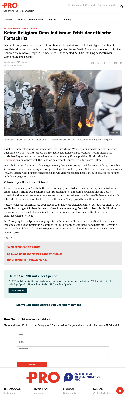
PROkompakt (89, 5)
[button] (121, 6)
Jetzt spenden (18, 290)
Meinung (66, 19)
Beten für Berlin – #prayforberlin (27, 260)
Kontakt (112, 5)
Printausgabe (74, 5)
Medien (8, 19)
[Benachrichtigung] (120, 390)
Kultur (53, 19)
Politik (21, 19)
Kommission (11, 160)
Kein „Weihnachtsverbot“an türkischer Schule (34, 254)
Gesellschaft (36, 19)
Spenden (102, 5)
